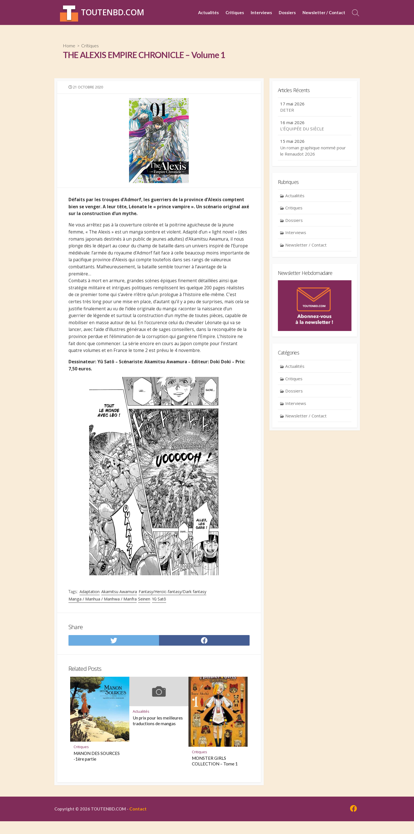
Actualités (208, 12)
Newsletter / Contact (324, 12)
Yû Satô (159, 609)
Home (69, 45)
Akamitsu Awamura (120, 601)
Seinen (144, 609)
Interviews (261, 12)
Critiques (235, 12)
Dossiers (287, 12)
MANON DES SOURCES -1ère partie (97, 768)
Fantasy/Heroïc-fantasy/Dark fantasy (173, 601)
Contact (140, 821)
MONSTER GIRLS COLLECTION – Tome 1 (215, 773)
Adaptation (90, 601)
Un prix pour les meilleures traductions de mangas (158, 732)
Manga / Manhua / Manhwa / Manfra (102, 609)
